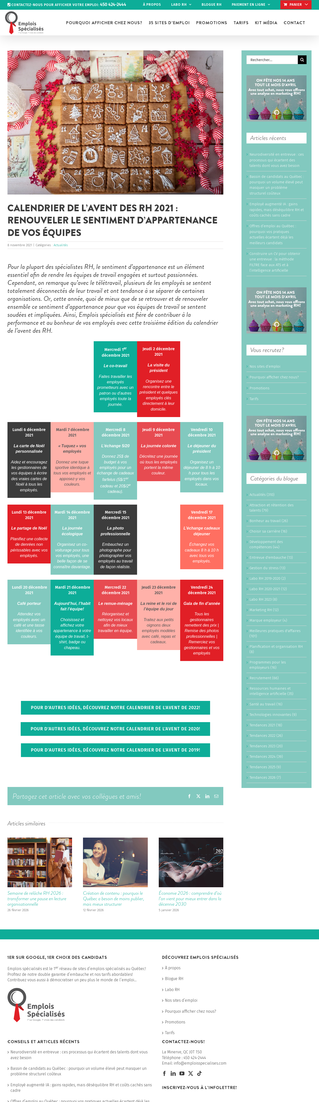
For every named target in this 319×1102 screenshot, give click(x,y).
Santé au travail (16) (265, 704)
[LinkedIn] (173, 1073)
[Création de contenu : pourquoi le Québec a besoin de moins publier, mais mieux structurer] (115, 840)
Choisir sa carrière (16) (268, 531)
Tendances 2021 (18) (265, 725)
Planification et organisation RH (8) (276, 649)
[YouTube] (181, 1073)
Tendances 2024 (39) (266, 756)
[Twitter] (190, 1073)
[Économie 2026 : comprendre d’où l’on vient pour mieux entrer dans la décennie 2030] (191, 840)
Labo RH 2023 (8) (263, 599)
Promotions (259, 388)
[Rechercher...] (272, 59)
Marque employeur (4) (268, 620)
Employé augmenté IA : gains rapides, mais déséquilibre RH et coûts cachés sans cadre (276, 210)
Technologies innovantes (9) (273, 714)
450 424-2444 (194, 1057)
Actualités (61, 245)
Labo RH (172, 989)
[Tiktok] (199, 1073)
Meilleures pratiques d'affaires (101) (275, 633)
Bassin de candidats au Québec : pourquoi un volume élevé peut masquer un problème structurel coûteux (78, 1071)
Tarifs (253, 399)
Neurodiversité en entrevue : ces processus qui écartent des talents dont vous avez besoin (276, 160)
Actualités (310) (261, 494)
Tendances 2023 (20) (266, 746)
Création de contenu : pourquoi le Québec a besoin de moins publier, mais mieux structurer (113, 898)
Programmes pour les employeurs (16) (267, 665)
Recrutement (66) (264, 678)
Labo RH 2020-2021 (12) (268, 589)
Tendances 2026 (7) (265, 777)
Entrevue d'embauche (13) (271, 557)
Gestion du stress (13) (267, 568)
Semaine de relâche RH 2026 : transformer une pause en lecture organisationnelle (36, 898)
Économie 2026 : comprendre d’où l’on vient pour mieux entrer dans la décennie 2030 (190, 898)
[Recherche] (302, 59)
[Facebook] (164, 1073)
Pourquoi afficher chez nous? (274, 377)
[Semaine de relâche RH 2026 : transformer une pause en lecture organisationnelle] (39, 840)
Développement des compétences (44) (266, 544)
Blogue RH (174, 978)
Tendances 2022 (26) (266, 735)
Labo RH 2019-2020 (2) (267, 578)
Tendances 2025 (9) (265, 767)
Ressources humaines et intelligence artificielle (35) (271, 691)
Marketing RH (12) (264, 610)
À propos (172, 968)
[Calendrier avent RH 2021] (115, 122)
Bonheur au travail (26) (268, 521)
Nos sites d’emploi (264, 366)
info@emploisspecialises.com (200, 1063)
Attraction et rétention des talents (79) (271, 508)
